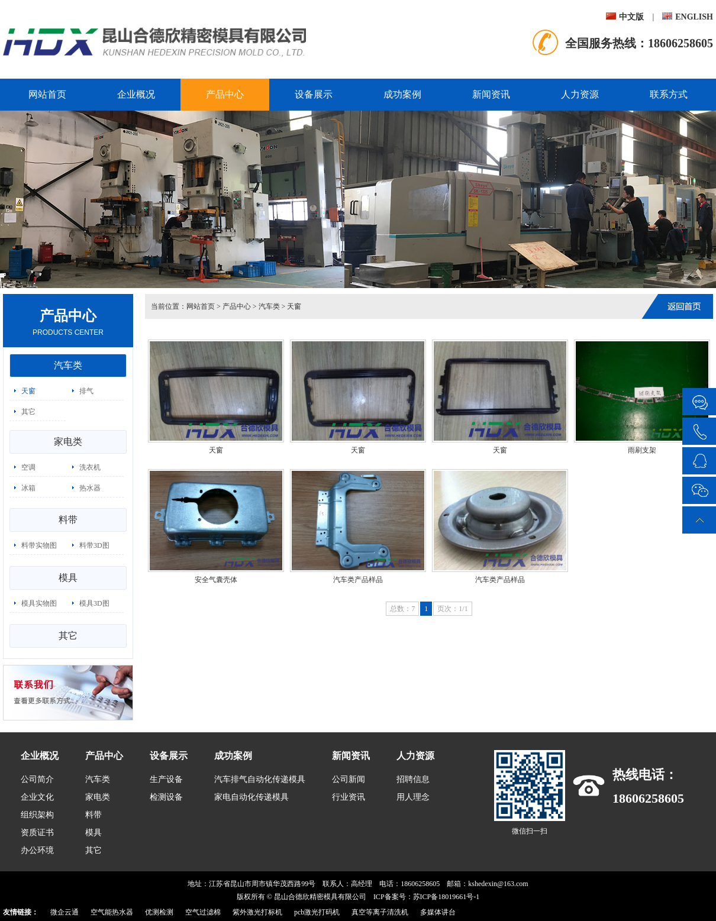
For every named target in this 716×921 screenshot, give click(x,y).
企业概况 (136, 94)
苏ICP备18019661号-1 (446, 897)
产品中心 (225, 94)
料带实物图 (39, 545)
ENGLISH (687, 16)
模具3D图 (94, 603)
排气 (86, 391)
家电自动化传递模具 (251, 797)
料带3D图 (94, 545)
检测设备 (166, 797)
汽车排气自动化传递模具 (259, 779)
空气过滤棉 (203, 912)
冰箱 (28, 488)
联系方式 (669, 94)
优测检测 (159, 912)
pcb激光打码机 (317, 912)
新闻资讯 (491, 94)
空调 (28, 467)
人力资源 (580, 94)
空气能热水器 (112, 912)
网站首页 (47, 94)
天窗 (28, 391)
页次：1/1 (452, 609)
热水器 (90, 488)
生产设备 (166, 779)
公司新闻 (348, 779)
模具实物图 (39, 603)
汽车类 (68, 365)
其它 (28, 412)
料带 (68, 520)
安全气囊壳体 (216, 580)
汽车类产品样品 (358, 580)
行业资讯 (348, 797)
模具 (68, 578)
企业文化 (37, 797)
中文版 (625, 16)
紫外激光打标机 (257, 912)
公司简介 (37, 779)
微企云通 (64, 912)
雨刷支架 (642, 450)
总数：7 (402, 609)
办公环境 (37, 850)
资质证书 (37, 832)
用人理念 (413, 797)
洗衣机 (90, 467)
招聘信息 (413, 779)
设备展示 (314, 94)
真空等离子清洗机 (379, 912)
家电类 (68, 442)
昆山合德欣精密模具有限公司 (320, 897)
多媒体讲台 (438, 912)
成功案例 (402, 94)
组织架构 (37, 814)
